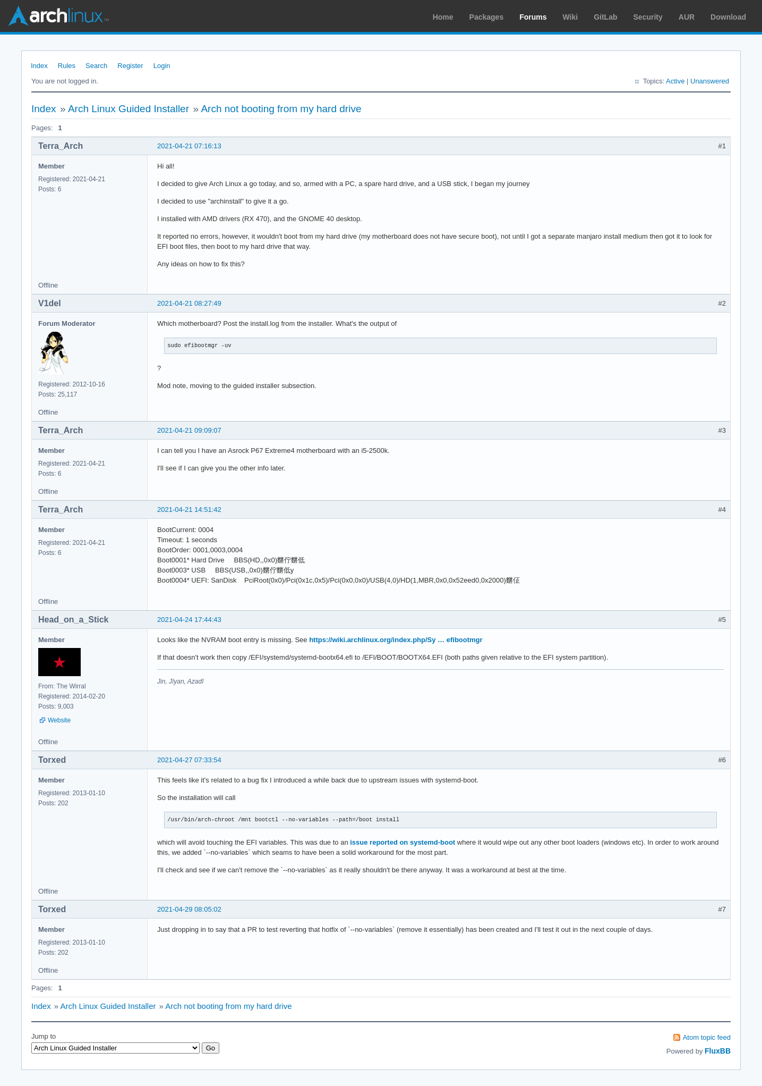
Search (96, 66)
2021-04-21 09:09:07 (189, 430)
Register (130, 66)
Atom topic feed (707, 1037)
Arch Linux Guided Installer (128, 108)
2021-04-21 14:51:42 (189, 509)
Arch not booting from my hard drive (281, 108)
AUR (687, 17)
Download (728, 17)
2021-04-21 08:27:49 (189, 303)
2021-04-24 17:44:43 (189, 620)
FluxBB (718, 1051)
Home (443, 17)
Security (648, 17)
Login (161, 66)
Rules (66, 66)
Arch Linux (58, 16)
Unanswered (709, 81)
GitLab (605, 17)
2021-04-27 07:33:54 (189, 760)
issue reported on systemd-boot (402, 842)
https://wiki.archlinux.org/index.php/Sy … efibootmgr (395, 640)
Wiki (570, 17)
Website (59, 720)
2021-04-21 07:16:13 (189, 146)
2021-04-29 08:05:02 (189, 909)
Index (39, 66)
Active (675, 81)
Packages (486, 17)
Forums (532, 17)
